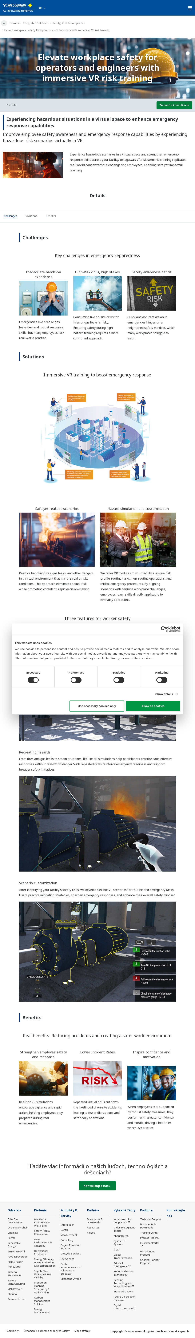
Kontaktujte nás (97, 1186)
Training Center (149, 1232)
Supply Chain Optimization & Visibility (42, 1274)
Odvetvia (14, 1210)
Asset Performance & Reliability (43, 1242)
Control (65, 1229)
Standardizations (124, 1291)
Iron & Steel (14, 1267)
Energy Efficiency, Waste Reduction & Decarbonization (45, 1262)
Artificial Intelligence (120, 1264)
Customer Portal (149, 1243)
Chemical (13, 1232)
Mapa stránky (82, 1330)
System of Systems (119, 1242)
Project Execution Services (70, 1246)
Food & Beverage (18, 1256)
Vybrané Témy (124, 1210)
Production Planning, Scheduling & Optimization (41, 1287)
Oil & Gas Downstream (15, 1220)
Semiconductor (16, 1299)
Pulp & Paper (15, 1261)
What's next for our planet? (122, 1220)
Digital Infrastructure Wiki (124, 1306)
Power (11, 1237)
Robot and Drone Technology (123, 1273)
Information (67, 1224)
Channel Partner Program (149, 1261)
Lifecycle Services (71, 1253)
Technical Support (150, 1219)
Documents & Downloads (94, 1220)
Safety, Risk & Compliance (69, 23)
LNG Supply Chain (18, 1227)
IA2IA (117, 1249)
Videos (91, 1232)
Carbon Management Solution (42, 1301)
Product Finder (148, 1237)
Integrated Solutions (36, 23)
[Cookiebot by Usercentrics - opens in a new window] (163, 629)
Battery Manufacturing (16, 1282)
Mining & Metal (16, 1251)
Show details (164, 694)
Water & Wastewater (15, 1273)
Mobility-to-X (15, 1289)
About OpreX (121, 1236)
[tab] (10, 216)
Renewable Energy (14, 1244)
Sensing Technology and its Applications (123, 1283)
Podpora (146, 1210)
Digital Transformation (123, 1256)
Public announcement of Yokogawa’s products (71, 1268)
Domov (14, 23)
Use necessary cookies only (97, 706)
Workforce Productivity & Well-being (42, 1222)
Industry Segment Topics (124, 1229)
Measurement (69, 1235)
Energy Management (42, 1310)
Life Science (67, 1259)
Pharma (12, 1294)
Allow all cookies (153, 706)
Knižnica (93, 1210)
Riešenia (40, 1210)
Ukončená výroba (71, 1278)
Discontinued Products (147, 1253)
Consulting (67, 1240)
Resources (93, 1227)
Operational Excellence (41, 1252)
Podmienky (12, 1330)
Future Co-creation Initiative (124, 1298)
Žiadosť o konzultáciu (174, 105)
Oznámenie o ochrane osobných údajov (46, 1330)
